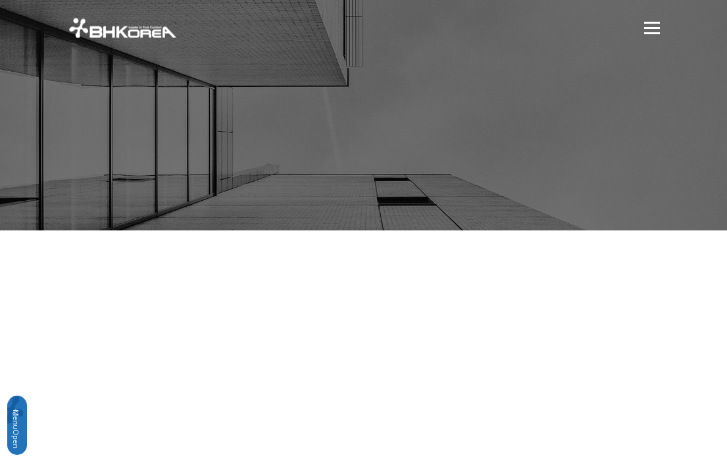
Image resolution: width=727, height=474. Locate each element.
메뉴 (650, 27)
